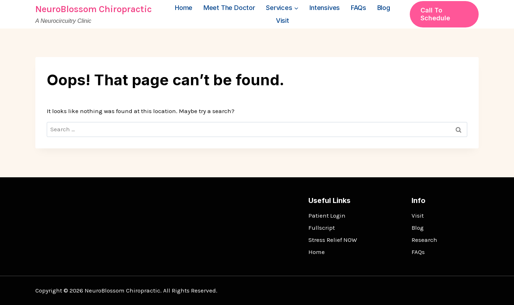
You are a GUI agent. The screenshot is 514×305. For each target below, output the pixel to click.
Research (424, 239)
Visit (282, 20)
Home (183, 7)
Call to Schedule (435, 14)
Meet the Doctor (229, 7)
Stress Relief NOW (332, 239)
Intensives (324, 7)
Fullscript (321, 227)
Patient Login (327, 215)
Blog (383, 7)
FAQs (358, 7)
